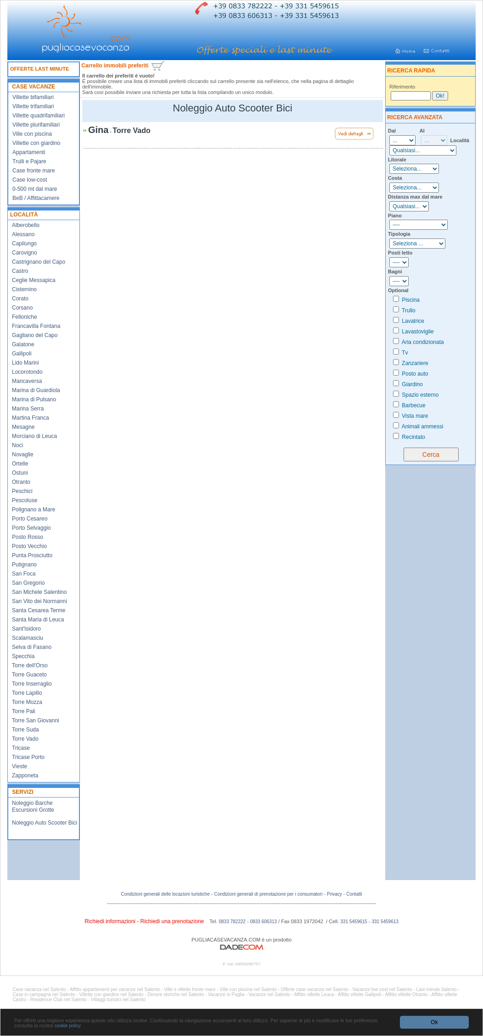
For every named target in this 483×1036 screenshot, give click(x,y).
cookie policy (68, 1025)
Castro (20, 271)
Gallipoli (22, 353)
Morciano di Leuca (34, 436)
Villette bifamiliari (33, 97)
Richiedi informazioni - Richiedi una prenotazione (144, 921)
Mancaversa (27, 381)
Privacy (335, 894)
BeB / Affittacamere (36, 198)
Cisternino (24, 289)
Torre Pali (23, 711)
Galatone (23, 344)
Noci (17, 445)
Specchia (23, 656)
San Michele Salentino (39, 592)
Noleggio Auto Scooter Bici (44, 823)
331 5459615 (353, 921)
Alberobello (25, 225)
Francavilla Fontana (36, 326)
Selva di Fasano (31, 647)
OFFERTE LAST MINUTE (39, 69)
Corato (20, 298)
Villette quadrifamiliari (38, 115)
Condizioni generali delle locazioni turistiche (165, 894)
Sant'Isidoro (26, 629)
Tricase (21, 748)
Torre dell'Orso (30, 665)
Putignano (24, 564)
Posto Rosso (27, 537)
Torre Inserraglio (32, 684)
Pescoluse (24, 500)
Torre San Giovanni (35, 720)
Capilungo (24, 243)
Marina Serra (28, 408)
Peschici (22, 491)
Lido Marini (25, 363)
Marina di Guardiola (36, 390)
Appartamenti (28, 152)
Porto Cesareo (29, 518)
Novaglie (23, 454)
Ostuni (20, 473)
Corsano (22, 307)
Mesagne (23, 427)
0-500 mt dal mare (34, 189)
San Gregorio (28, 583)
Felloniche (24, 317)
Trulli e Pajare (29, 161)
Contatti (354, 894)
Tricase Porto (28, 757)
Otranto (21, 482)
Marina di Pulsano (34, 399)
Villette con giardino (36, 143)
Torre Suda (25, 729)
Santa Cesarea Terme (39, 610)
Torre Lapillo (27, 693)
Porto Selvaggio (31, 528)
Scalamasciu (27, 638)
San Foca (23, 573)
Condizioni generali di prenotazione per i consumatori (268, 894)
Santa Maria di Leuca (38, 619)
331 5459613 (384, 921)
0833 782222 (232, 921)
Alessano (23, 234)
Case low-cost (29, 180)
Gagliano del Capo (34, 335)
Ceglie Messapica (34, 280)
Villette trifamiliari (33, 106)
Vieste (19, 766)
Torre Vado (25, 739)
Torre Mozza (27, 702)
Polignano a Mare (33, 509)
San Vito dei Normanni (39, 601)
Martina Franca (30, 418)
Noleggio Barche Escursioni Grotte (33, 806)
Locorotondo (27, 372)
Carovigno (24, 252)
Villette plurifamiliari (36, 124)
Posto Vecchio (29, 546)
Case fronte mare (33, 170)
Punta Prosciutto (32, 555)
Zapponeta (25, 775)
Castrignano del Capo (38, 262)
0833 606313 (263, 921)
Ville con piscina (32, 134)
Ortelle (20, 463)
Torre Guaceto (29, 674)
